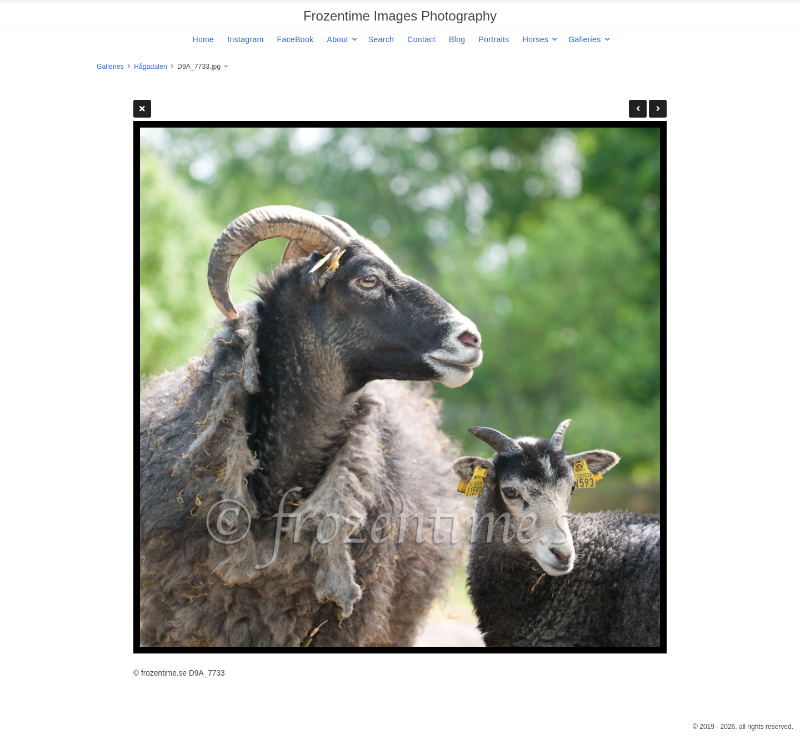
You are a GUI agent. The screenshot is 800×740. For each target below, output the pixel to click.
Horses (535, 39)
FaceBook (295, 39)
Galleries (584, 39)
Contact (421, 39)
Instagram (245, 39)
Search (381, 39)
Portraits (493, 39)
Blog (457, 39)
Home (203, 39)
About (337, 39)
